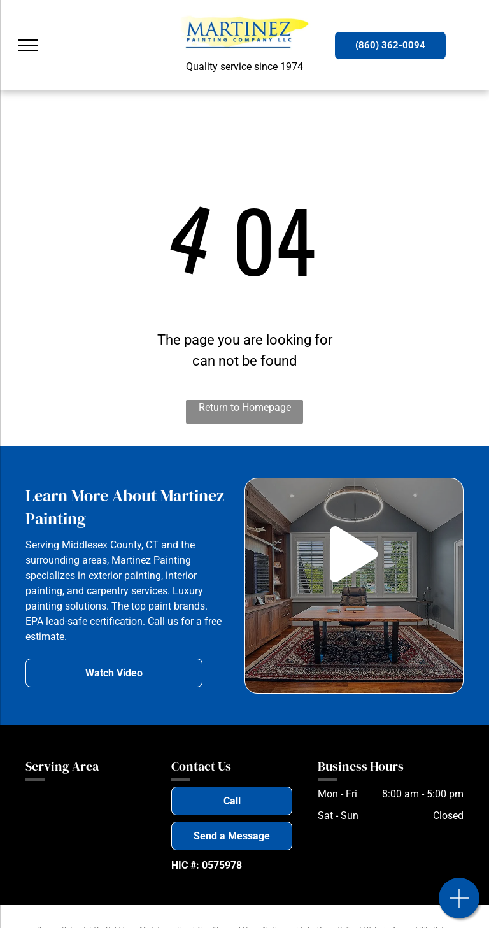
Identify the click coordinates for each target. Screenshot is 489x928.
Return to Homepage (245, 407)
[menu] (28, 45)
